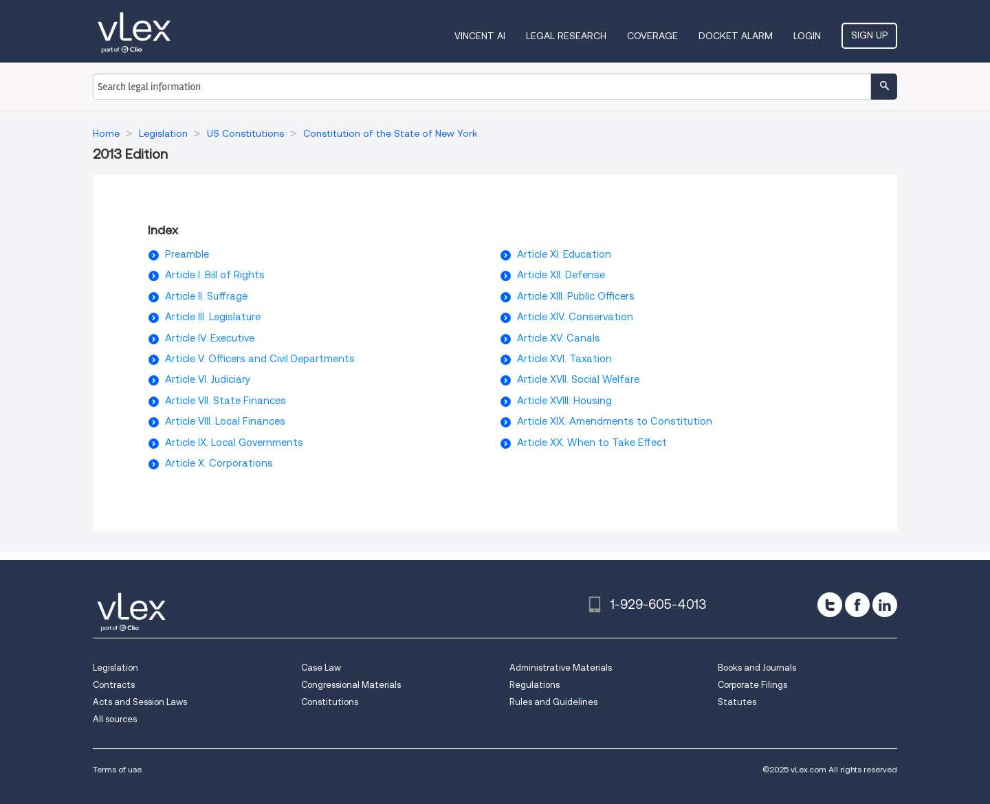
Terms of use (117, 769)
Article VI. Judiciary (207, 379)
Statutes (737, 702)
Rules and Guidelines (553, 702)
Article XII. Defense (561, 274)
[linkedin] (884, 604)
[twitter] (829, 604)
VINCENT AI (479, 35)
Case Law (321, 667)
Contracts (114, 685)
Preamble (187, 254)
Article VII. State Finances (225, 400)
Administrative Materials (560, 667)
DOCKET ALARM (735, 35)
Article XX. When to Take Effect (592, 442)
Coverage (652, 35)
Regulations (534, 685)
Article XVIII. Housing (564, 400)
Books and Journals (757, 667)
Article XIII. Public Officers (576, 296)
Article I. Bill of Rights (215, 274)
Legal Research (566, 35)
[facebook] (857, 604)
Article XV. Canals (558, 338)
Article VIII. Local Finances (225, 421)
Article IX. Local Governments (234, 442)
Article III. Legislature (213, 316)
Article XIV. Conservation (575, 316)
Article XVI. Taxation (564, 358)
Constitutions (329, 702)
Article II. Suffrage (206, 296)
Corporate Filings (752, 685)
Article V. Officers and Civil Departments (260, 358)
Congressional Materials (351, 685)
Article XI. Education (564, 254)
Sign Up (869, 35)
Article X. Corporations (219, 463)
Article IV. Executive (209, 338)
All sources (115, 719)
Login (807, 35)
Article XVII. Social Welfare (578, 379)
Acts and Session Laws (140, 702)
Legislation (115, 667)
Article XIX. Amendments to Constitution (614, 421)
